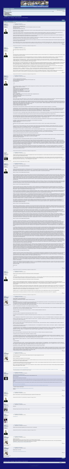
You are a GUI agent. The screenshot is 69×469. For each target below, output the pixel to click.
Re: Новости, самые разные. (18, 47)
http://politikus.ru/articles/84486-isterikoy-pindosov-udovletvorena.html (24, 388)
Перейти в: (60, 462)
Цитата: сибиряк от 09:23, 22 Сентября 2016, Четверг (19, 374)
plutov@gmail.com (15, 416)
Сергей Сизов (6, 47)
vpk (4, 403)
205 (8, 20)
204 (7, 20)
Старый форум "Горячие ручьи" (8, 12)
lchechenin (5, 152)
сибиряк (5, 296)
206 (9, 20)
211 (14, 20)
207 (10, 20)
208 (11, 20)
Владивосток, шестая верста (7, 14)
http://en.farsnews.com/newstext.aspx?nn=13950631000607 (20, 367)
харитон (5, 372)
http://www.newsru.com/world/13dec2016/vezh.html (19, 451)
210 (13, 20)
